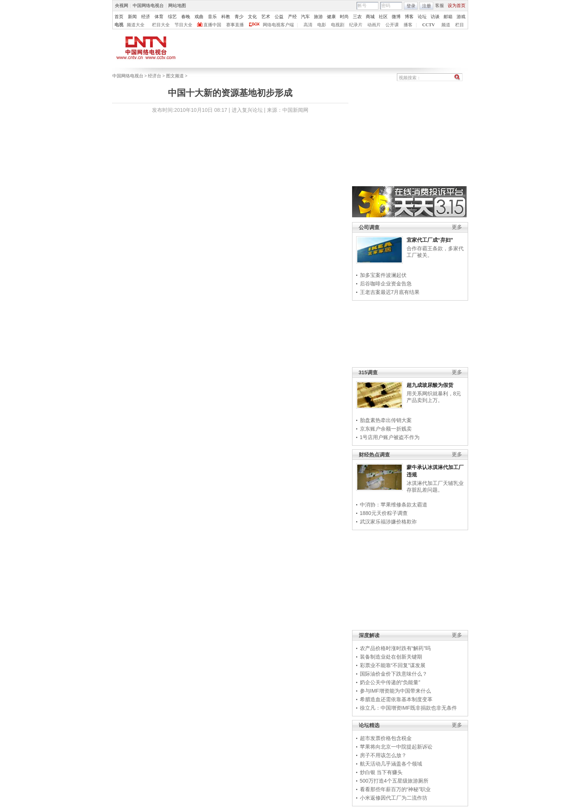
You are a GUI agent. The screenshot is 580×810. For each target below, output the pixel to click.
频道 (445, 24)
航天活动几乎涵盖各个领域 (391, 764)
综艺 (172, 16)
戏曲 (199, 16)
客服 (439, 5)
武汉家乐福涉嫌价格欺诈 (388, 522)
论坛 (422, 16)
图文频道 (175, 75)
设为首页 (456, 5)
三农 (357, 16)
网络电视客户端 (278, 24)
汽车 (305, 16)
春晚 (185, 16)
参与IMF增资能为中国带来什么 (395, 691)
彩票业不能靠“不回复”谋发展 (392, 665)
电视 (119, 24)
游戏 (461, 16)
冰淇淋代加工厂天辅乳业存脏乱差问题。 (435, 486)
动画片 (374, 24)
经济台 (154, 75)
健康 (331, 16)
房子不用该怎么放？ (383, 755)
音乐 (212, 16)
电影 (321, 24)
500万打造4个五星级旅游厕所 (394, 781)
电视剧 (337, 24)
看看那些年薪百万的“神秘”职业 (395, 789)
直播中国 (212, 24)
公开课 (392, 24)
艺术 (265, 16)
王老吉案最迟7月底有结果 (390, 292)
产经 (292, 16)
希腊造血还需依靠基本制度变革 (396, 699)
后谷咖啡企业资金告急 (386, 284)
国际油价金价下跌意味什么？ (393, 674)
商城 (370, 16)
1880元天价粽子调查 (384, 513)
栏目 (459, 24)
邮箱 (448, 16)
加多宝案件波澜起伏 (383, 275)
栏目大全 (161, 24)
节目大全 (183, 24)
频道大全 (136, 24)
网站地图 (177, 5)
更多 (457, 227)
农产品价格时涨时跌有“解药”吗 (395, 648)
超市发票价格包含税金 (386, 738)
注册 (426, 6)
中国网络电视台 (148, 5)
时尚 (344, 16)
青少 (239, 16)
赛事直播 (235, 24)
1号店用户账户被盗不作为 (390, 437)
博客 (409, 16)
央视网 (121, 5)
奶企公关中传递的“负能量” (390, 682)
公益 (279, 16)
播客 (408, 24)
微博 (396, 16)
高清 (308, 24)
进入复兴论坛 (247, 110)
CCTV (428, 24)
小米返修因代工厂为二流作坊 (393, 798)
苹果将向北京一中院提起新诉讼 (396, 747)
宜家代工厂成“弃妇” (430, 240)
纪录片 (355, 24)
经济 (145, 16)
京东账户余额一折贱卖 (386, 429)
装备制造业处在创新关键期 (391, 657)
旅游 (318, 16)
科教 (225, 16)
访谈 (435, 16)
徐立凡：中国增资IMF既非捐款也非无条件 (408, 708)
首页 (119, 16)
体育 (159, 16)
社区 (383, 16)
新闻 (132, 16)
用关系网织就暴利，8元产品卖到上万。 (434, 397)
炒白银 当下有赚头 (381, 772)
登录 (411, 6)
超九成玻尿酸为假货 (430, 385)
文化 (252, 16)
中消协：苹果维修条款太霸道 (393, 505)
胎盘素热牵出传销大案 (386, 420)
